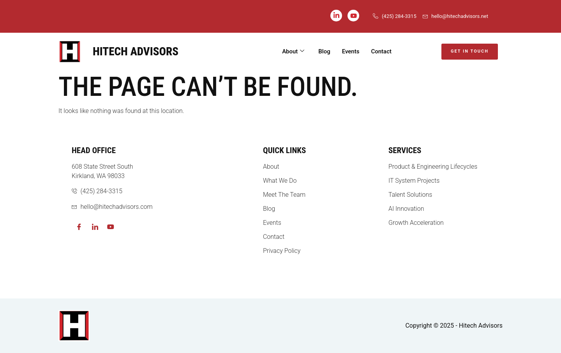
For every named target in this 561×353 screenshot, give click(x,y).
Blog (324, 51)
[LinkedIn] (336, 15)
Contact (381, 51)
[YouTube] (353, 15)
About (293, 51)
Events (351, 51)
